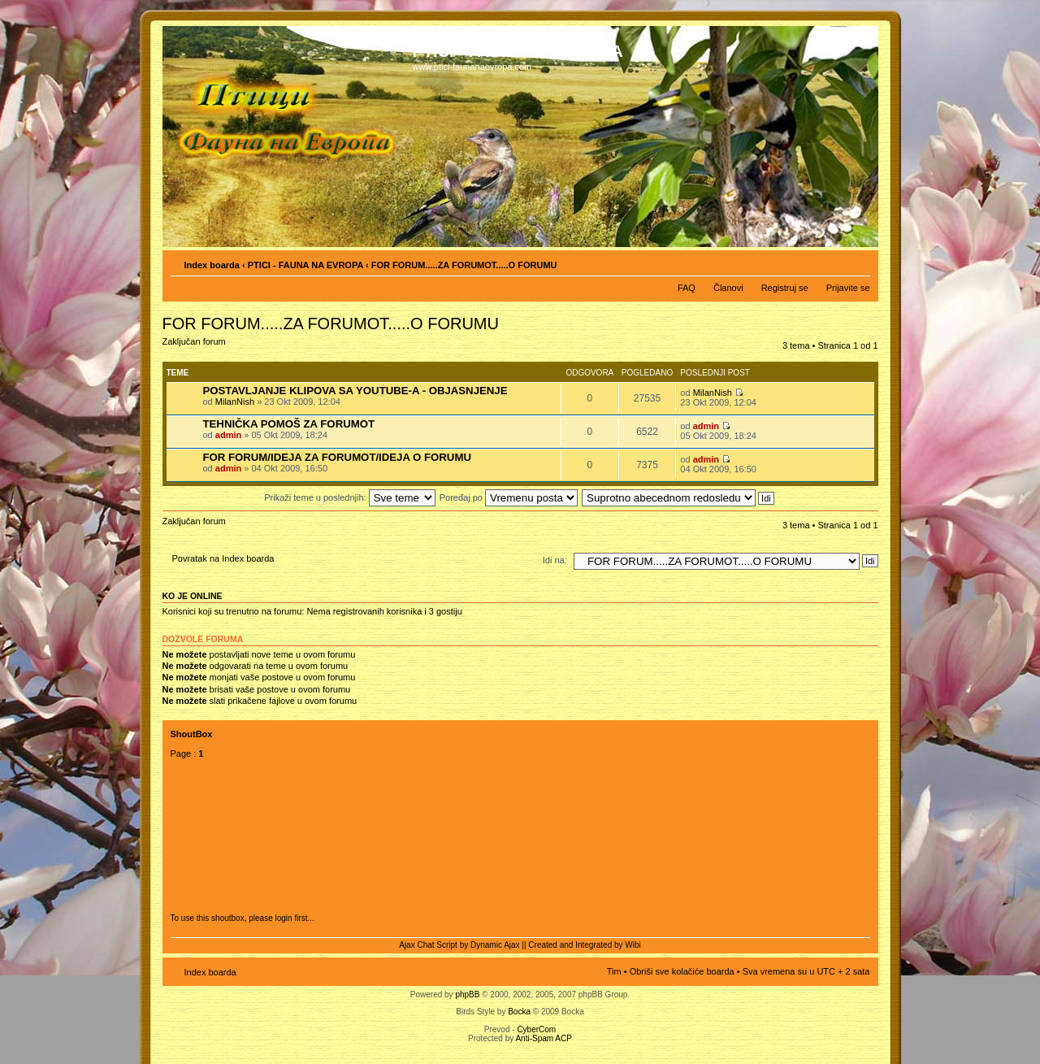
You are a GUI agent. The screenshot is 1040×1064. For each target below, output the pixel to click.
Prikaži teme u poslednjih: (349, 497)
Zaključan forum (198, 347)
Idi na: (555, 560)
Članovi (728, 288)
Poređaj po (509, 497)
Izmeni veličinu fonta (858, 261)
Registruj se (784, 288)
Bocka (519, 1011)
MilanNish (234, 401)
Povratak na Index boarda (223, 558)
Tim (614, 971)
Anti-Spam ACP (543, 1038)
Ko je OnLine (192, 596)
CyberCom (536, 1029)
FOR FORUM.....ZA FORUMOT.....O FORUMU (464, 265)
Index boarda (212, 265)
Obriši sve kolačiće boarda (682, 971)
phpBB (467, 994)
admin (228, 435)
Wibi (632, 944)
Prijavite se (848, 288)
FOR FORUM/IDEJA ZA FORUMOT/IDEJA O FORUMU (337, 457)
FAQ (687, 288)
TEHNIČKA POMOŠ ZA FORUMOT (289, 424)
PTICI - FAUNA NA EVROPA (305, 265)
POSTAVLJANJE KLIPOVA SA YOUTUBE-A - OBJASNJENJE (355, 390)
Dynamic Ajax (495, 944)
